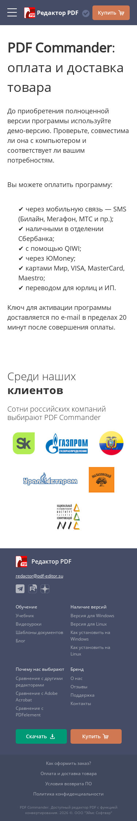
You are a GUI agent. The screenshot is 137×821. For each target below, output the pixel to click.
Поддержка (83, 695)
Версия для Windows (92, 615)
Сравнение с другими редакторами (39, 681)
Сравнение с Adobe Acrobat (37, 696)
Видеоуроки (29, 624)
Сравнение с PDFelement (29, 711)
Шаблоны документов (39, 632)
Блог (20, 641)
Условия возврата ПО (68, 784)
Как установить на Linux (90, 650)
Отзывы (79, 687)
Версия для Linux (89, 624)
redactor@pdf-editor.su (39, 576)
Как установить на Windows (90, 635)
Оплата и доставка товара (69, 773)
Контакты (81, 703)
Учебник (25, 615)
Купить (111, 13)
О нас (77, 678)
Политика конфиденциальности (68, 794)
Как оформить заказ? (68, 763)
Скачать (40, 736)
